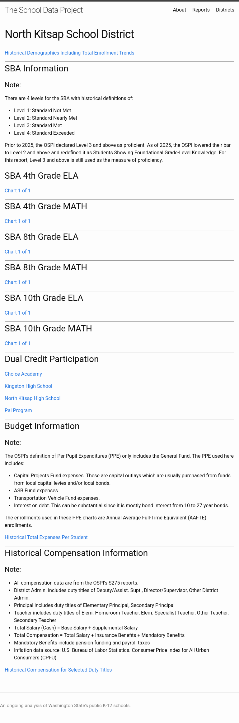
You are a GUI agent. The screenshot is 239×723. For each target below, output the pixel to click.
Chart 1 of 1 (18, 191)
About (179, 10)
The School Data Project (44, 10)
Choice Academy (23, 374)
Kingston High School (28, 386)
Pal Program (18, 410)
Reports (201, 10)
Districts (225, 10)
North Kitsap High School (32, 398)
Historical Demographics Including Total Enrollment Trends (69, 53)
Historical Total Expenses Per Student (46, 537)
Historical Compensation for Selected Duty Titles (58, 670)
